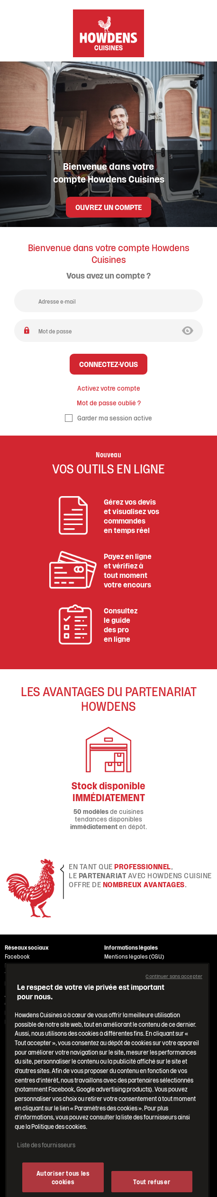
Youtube (15, 974)
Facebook (17, 956)
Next (186, 778)
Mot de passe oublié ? (109, 402)
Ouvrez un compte (108, 206)
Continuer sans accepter (173, 998)
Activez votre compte (108, 388)
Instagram (18, 965)
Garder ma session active (108, 417)
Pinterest (16, 983)
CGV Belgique (121, 974)
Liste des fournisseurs (46, 1166)
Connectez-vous (108, 363)
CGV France (118, 965)
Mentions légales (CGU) (134, 956)
